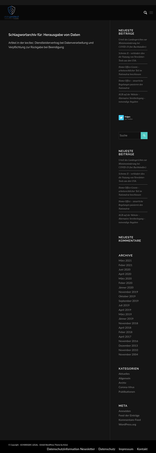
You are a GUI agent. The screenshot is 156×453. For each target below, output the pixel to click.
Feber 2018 (125, 332)
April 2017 (125, 336)
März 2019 (125, 314)
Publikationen (127, 391)
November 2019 (128, 291)
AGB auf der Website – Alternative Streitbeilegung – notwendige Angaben (132, 98)
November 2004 (128, 354)
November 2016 (128, 341)
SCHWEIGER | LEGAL (29, 445)
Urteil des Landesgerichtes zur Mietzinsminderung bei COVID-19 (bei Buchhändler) (133, 43)
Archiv (122, 382)
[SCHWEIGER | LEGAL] (11, 12)
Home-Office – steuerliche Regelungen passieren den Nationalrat (131, 84)
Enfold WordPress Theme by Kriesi (54, 445)
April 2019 (125, 309)
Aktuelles (124, 373)
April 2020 (125, 273)
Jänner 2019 (126, 318)
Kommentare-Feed (130, 419)
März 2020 (125, 278)
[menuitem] (143, 12)
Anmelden (125, 410)
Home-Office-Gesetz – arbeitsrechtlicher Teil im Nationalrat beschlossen (130, 71)
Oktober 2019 (127, 296)
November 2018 (128, 323)
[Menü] (151, 12)
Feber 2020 (125, 282)
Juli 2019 (124, 305)
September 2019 (129, 300)
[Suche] (143, 12)
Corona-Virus (126, 387)
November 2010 (128, 349)
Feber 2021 (125, 265)
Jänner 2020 (126, 287)
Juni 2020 (124, 269)
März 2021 (125, 260)
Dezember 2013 (128, 345)
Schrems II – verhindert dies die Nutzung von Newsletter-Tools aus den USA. (132, 57)
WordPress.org (127, 424)
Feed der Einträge (129, 415)
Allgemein (124, 378)
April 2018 (125, 327)
